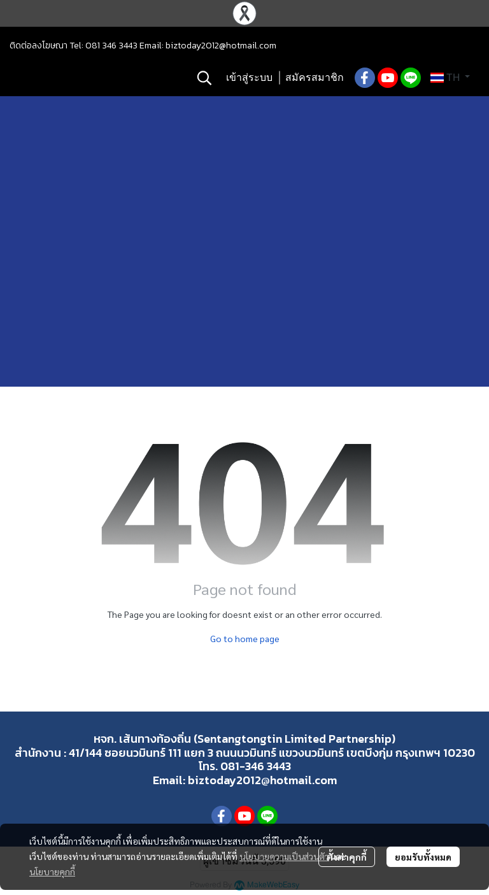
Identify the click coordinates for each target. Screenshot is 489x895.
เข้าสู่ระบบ (249, 77)
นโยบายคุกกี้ (52, 871)
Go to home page (245, 638)
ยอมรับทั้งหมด (423, 857)
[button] (204, 78)
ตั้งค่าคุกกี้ (347, 857)
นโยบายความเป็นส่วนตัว (284, 856)
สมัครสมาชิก (314, 77)
